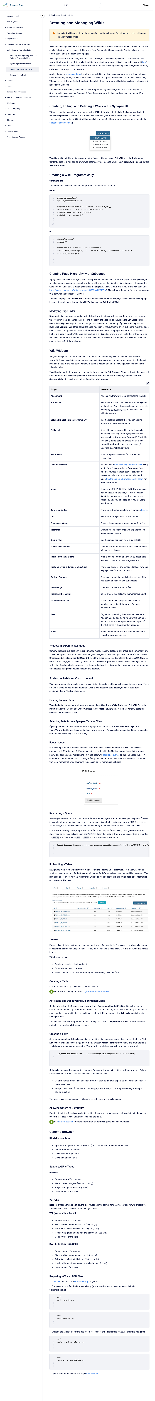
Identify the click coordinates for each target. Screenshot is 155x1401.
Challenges (11, 103)
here (144, 62)
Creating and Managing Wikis (21, 69)
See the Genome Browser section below (124, 479)
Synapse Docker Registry (19, 75)
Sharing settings (65, 1121)
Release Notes (12, 131)
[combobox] (83, 5)
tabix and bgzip (81, 1281)
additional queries (111, 755)
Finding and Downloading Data (18, 44)
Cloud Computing (13, 109)
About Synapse (13, 22)
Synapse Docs (16, 5)
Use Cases (11, 114)
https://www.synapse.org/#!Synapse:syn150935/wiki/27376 (77, 290)
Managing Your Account (16, 137)
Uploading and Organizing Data (19, 50)
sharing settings (73, 74)
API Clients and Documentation (19, 97)
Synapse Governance (15, 27)
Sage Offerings (12, 39)
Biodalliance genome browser (128, 464)
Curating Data (12, 81)
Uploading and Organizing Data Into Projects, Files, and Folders (23, 57)
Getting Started (13, 16)
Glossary (10, 120)
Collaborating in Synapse (16, 92)
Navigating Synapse (14, 33)
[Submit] (67, 5)
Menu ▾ (146, 5)
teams (144, 510)
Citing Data (11, 86)
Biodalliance (92, 1373)
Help (9, 126)
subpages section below (60, 123)
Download (56, 1281)
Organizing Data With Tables (20, 64)
